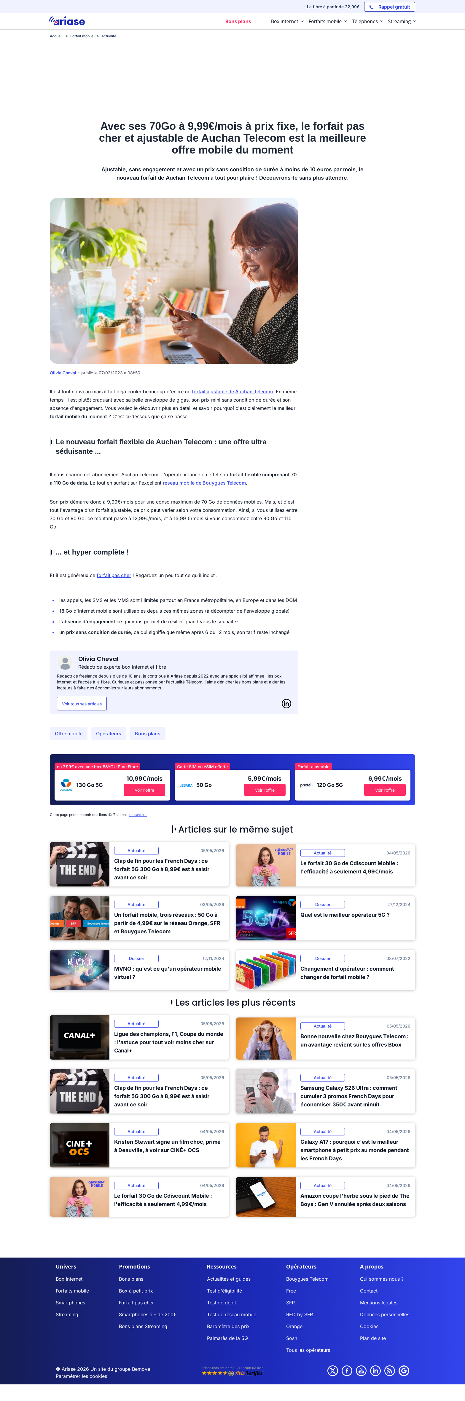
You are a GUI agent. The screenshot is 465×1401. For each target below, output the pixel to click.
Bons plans (147, 734)
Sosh (291, 1338)
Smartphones (70, 1303)
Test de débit (221, 1303)
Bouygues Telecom (307, 1279)
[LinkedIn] (286, 703)
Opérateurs (108, 734)
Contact (369, 1291)
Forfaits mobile (72, 1291)
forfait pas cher (114, 575)
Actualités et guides (229, 1279)
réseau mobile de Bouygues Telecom (204, 483)
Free (291, 1291)
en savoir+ (138, 814)
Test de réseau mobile (231, 1314)
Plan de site (373, 1338)
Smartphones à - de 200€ (148, 1314)
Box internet (69, 1279)
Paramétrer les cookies (81, 1376)
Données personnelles (384, 1314)
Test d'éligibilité (224, 1291)
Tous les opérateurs (308, 1350)
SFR (290, 1303)
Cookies (369, 1326)
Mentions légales (378, 1303)
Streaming (67, 1314)
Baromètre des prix (228, 1326)
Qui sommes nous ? (382, 1279)
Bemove (141, 1369)
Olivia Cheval (63, 372)
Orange (294, 1326)
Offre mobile (68, 734)
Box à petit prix (136, 1291)
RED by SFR (299, 1314)
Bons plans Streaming (143, 1326)
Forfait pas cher (136, 1303)
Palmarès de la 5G (227, 1338)
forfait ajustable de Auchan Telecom (232, 391)
